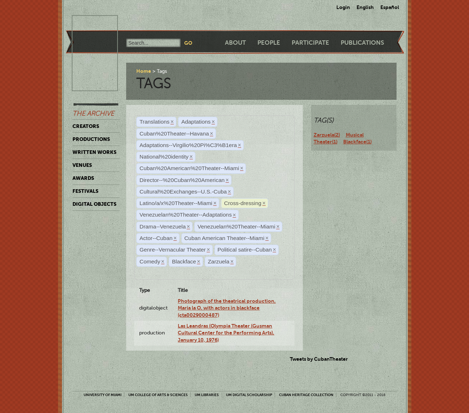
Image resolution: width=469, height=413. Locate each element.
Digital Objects (94, 204)
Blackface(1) (357, 142)
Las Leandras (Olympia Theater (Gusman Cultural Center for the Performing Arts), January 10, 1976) (226, 333)
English (365, 7)
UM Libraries (207, 395)
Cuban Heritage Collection (306, 395)
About (235, 42)
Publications (362, 42)
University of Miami (102, 395)
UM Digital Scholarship (249, 395)
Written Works (94, 152)
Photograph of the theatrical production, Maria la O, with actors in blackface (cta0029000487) (227, 308)
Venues (82, 165)
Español (389, 7)
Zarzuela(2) (327, 135)
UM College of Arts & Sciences (158, 395)
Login (343, 7)
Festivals (85, 191)
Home (143, 71)
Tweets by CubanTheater (319, 359)
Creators (85, 126)
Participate (310, 42)
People (268, 42)
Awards (83, 178)
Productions (91, 139)
